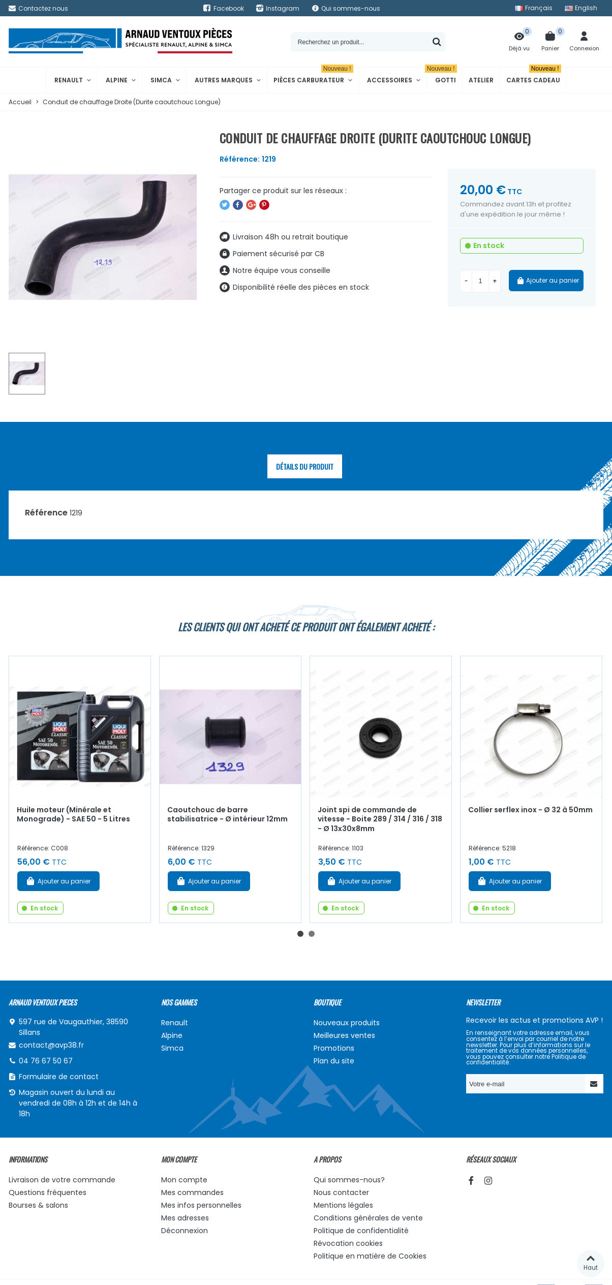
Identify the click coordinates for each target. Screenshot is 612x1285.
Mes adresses (185, 1218)
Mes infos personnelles (201, 1205)
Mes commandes (192, 1192)
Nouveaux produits (347, 1023)
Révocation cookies (348, 1243)
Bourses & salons (38, 1205)
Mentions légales (343, 1205)
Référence (46, 512)
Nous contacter (341, 1192)
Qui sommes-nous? (349, 1180)
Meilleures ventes (344, 1035)
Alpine (117, 80)
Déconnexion (184, 1231)
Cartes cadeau (533, 76)
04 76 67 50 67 (46, 1061)
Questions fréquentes (47, 1192)
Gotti (442, 76)
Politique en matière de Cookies (370, 1256)
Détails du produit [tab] (304, 466)
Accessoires (389, 80)
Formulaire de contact (59, 1077)
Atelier (481, 80)
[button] (300, 934)
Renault (68, 80)
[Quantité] (480, 281)
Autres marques (224, 80)
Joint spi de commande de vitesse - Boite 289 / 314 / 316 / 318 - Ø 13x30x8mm (380, 819)
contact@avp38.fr (51, 1045)
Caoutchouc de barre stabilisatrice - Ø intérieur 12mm (227, 814)
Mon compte (184, 1180)
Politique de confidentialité (361, 1231)
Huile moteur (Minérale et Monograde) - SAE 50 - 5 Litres (73, 814)
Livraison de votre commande (62, 1180)
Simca (161, 80)
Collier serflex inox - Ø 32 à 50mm (530, 809)
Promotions (334, 1048)
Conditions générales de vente (368, 1218)
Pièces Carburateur (313, 76)
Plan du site (334, 1061)
